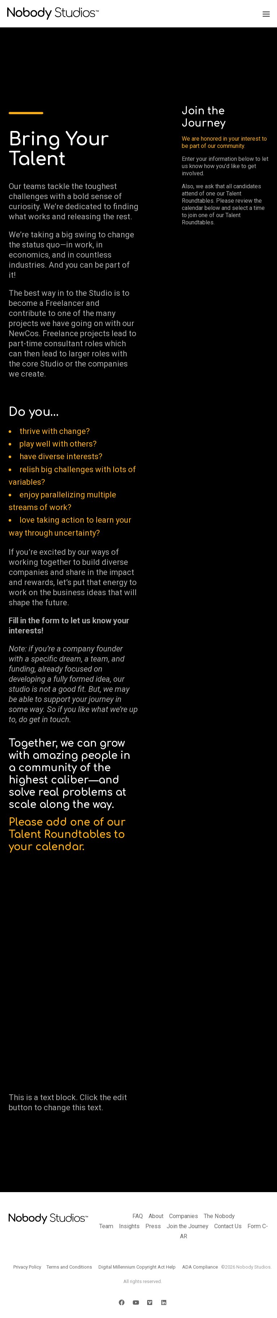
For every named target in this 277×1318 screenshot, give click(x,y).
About (156, 1216)
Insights (129, 1226)
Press (153, 1226)
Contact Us (228, 1226)
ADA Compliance (200, 1267)
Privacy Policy (27, 1267)
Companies (184, 1216)
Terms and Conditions (69, 1267)
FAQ (138, 1216)
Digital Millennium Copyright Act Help (137, 1267)
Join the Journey (187, 1226)
